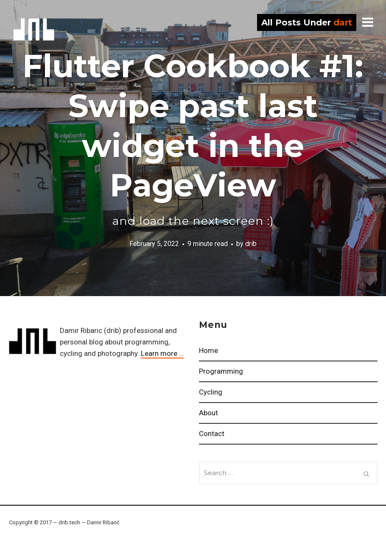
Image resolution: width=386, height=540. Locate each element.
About (208, 412)
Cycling (210, 392)
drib (34, 29)
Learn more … (162, 353)
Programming (221, 371)
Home (208, 350)
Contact (211, 433)
